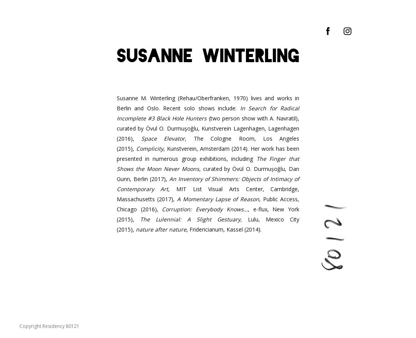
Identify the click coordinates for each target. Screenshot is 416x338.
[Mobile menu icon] (12, 11)
